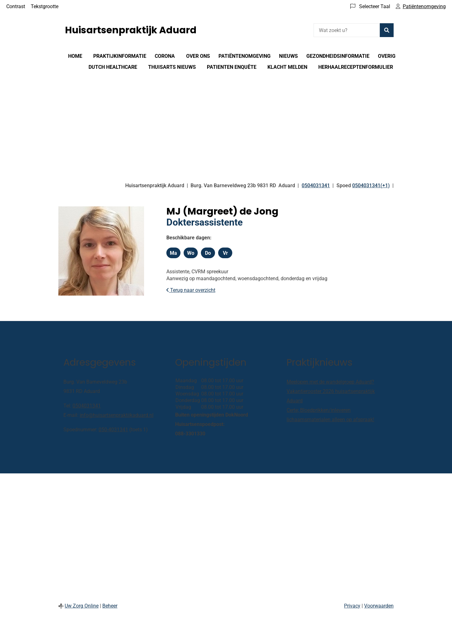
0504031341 (87, 406)
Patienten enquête (231, 67)
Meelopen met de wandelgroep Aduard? (330, 382)
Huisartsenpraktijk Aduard (130, 30)
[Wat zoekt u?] (347, 30)
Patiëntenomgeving (244, 56)
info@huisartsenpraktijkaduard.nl (116, 415)
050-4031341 (113, 430)
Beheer (109, 606)
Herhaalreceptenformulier (355, 67)
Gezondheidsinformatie (337, 56)
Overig (387, 56)
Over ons (198, 56)
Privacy (352, 606)
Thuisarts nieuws (172, 67)
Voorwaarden (379, 606)
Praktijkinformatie (119, 56)
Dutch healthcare (113, 67)
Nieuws (288, 56)
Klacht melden (287, 67)
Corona (165, 56)
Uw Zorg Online (82, 606)
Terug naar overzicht (190, 290)
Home (75, 56)
